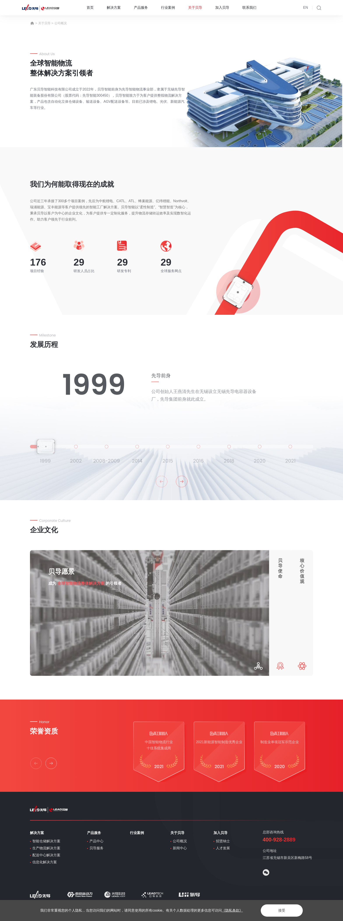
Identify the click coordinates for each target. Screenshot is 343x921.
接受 (281, 910)
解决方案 (114, 7)
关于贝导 (195, 7)
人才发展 (223, 848)
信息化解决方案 (44, 862)
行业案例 (168, 7)
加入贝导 (222, 7)
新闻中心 (180, 848)
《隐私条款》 (232, 910)
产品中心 (96, 841)
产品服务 (141, 7)
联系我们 (249, 7)
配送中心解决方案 (46, 855)
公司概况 (60, 23)
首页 (90, 7)
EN (305, 7)
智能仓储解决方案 (46, 841)
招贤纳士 (223, 841)
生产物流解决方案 (46, 848)
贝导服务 (96, 848)
